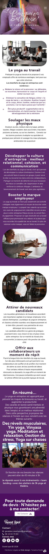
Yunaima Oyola (37, 550)
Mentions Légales (12, 550)
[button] (45, 8)
